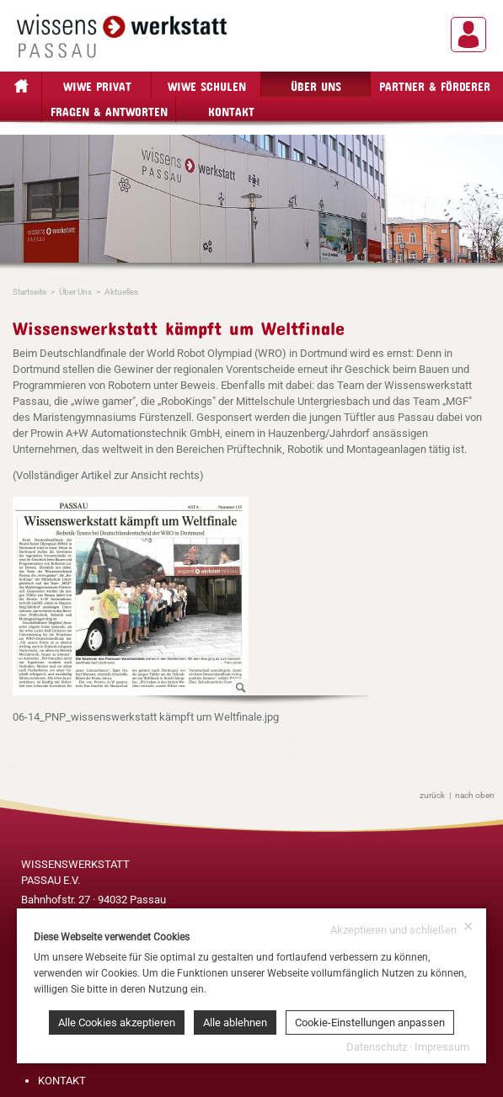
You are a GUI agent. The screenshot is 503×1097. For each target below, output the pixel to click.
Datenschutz (376, 1047)
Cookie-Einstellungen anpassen (370, 1022)
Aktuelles (121, 291)
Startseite (29, 291)
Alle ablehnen (235, 1022)
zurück (432, 795)
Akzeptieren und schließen (402, 928)
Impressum (442, 1047)
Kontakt (231, 109)
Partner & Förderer (434, 83)
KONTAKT (62, 1080)
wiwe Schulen (207, 83)
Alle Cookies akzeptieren (116, 1022)
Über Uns (316, 83)
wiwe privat (97, 83)
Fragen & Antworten (109, 109)
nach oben (475, 795)
